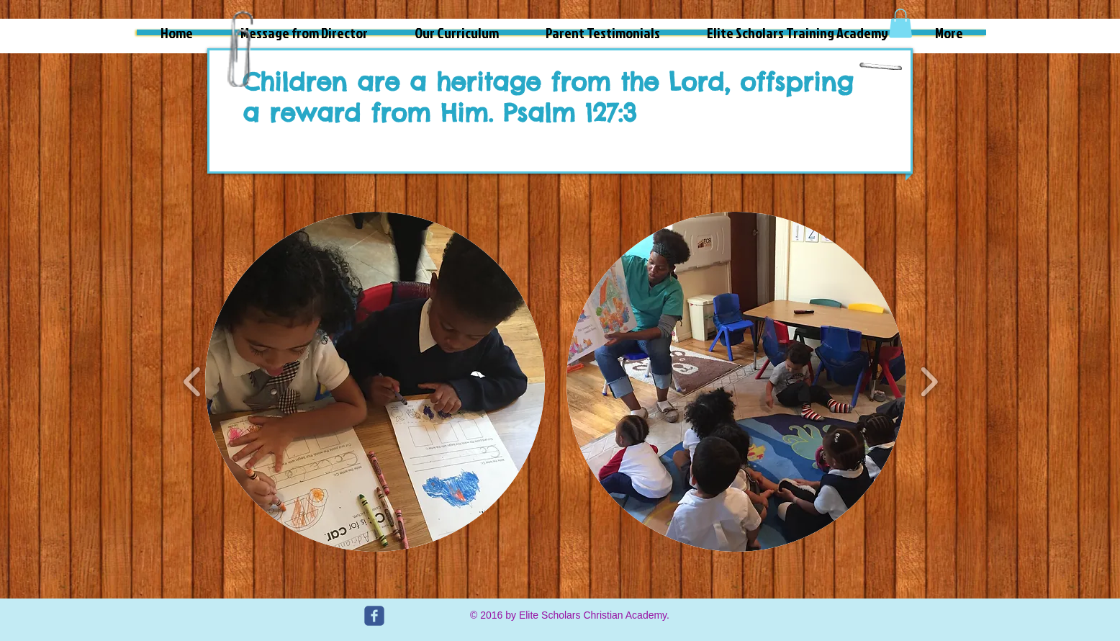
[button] (900, 23)
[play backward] (192, 381)
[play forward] (929, 381)
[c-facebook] (374, 616)
